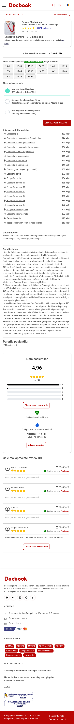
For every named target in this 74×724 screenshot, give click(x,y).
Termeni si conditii (57, 719)
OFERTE (59, 646)
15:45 (8, 66)
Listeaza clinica (45, 650)
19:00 (64, 71)
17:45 (19, 71)
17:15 (64, 66)
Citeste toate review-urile (36, 405)
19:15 (8, 76)
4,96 (37, 368)
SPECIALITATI (45, 646)
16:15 (30, 66)
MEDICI (31, 646)
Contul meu (11, 650)
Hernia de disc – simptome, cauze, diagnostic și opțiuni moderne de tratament (29, 679)
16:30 (41, 66)
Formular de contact (18, 618)
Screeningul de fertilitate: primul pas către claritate (27, 670)
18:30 (41, 71)
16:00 (19, 66)
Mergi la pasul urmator (57, 123)
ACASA (9, 646)
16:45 (52, 66)
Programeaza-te (13, 655)
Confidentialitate (56, 716)
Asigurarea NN (27, 650)
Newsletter (29, 655)
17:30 (8, 71)
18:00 (30, 71)
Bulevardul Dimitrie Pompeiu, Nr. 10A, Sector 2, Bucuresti (34, 613)
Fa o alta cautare (62, 15)
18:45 (52, 71)
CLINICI (20, 646)
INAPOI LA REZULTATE (14, 15)
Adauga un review (36, 445)
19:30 (19, 76)
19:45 (30, 76)
